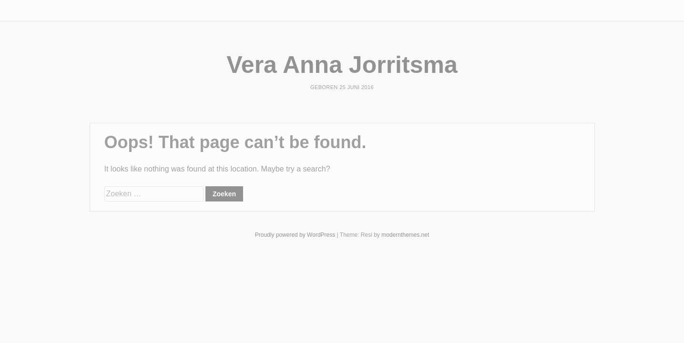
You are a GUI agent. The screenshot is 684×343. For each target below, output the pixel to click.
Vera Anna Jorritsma (341, 64)
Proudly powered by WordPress (295, 235)
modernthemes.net (405, 235)
